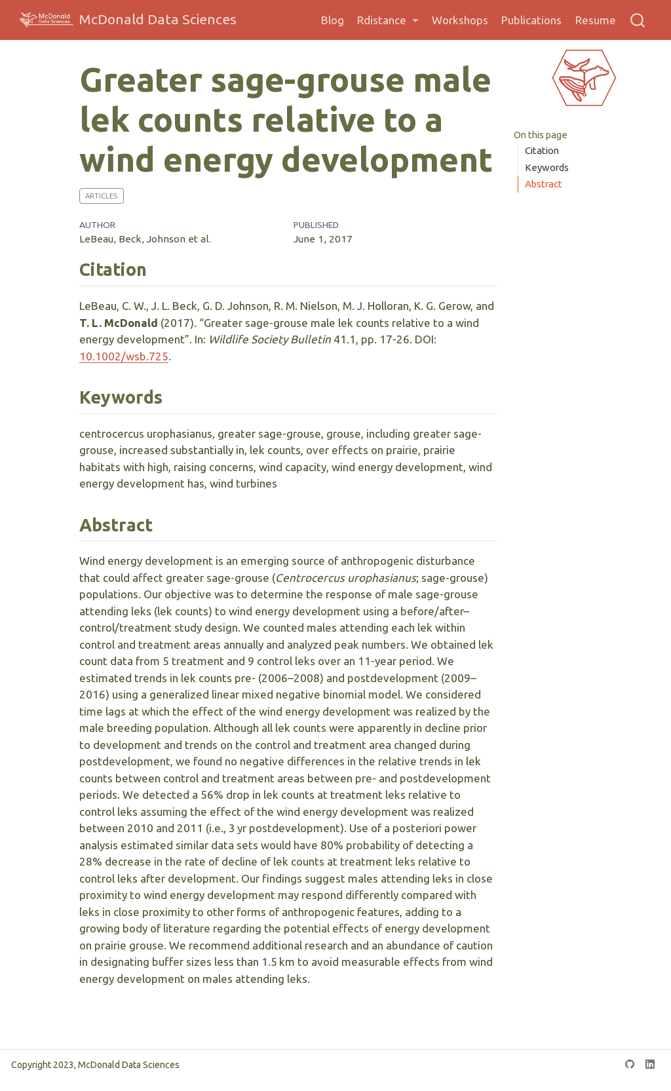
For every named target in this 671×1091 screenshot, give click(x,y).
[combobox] (638, 19)
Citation (542, 150)
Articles (101, 196)
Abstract (543, 183)
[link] (388, 21)
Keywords (547, 167)
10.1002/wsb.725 (123, 356)
